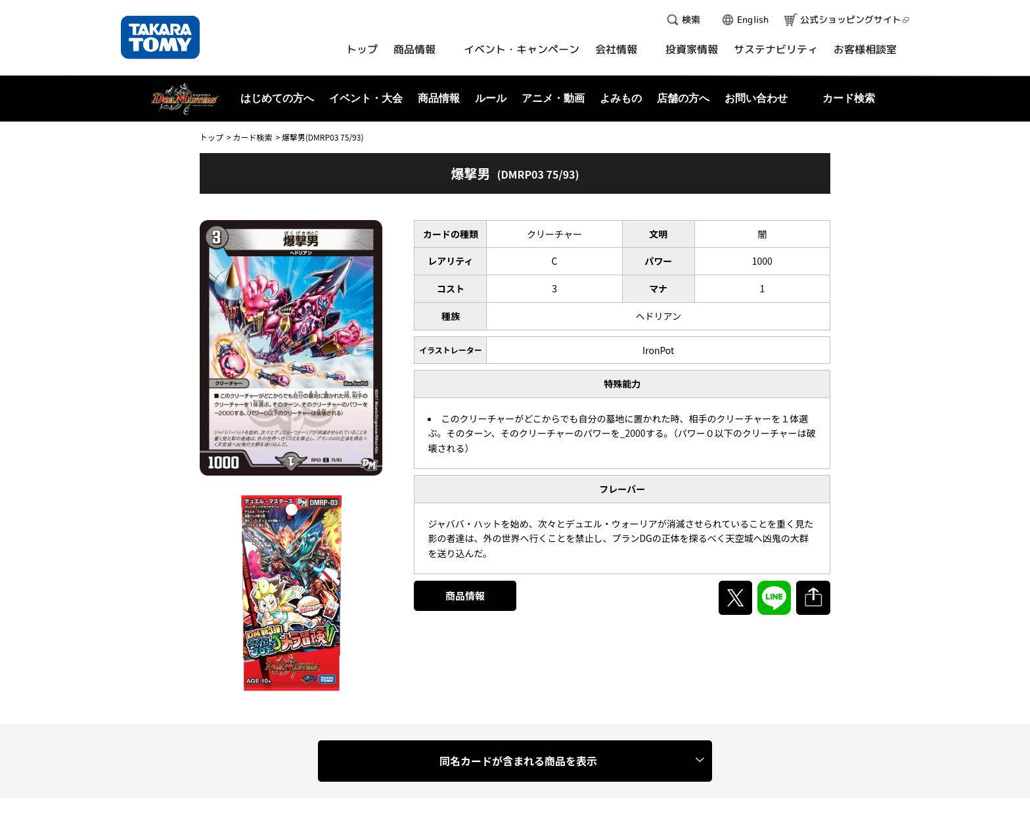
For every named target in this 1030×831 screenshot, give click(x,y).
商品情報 (465, 595)
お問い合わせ (756, 98)
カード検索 (252, 137)
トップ (211, 137)
